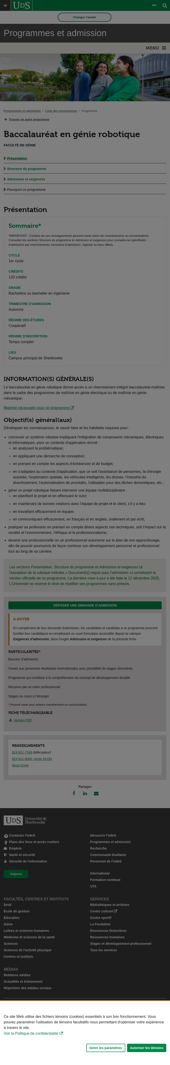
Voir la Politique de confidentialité (31, 1033)
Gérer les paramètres (106, 1048)
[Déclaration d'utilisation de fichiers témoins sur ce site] (85, 1033)
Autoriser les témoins (146, 1048)
